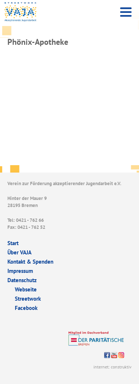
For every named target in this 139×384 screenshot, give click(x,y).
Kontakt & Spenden (30, 261)
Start (13, 243)
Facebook (26, 307)
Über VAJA (19, 252)
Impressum (20, 270)
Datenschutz (22, 280)
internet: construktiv (112, 367)
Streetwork (28, 298)
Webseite (26, 289)
